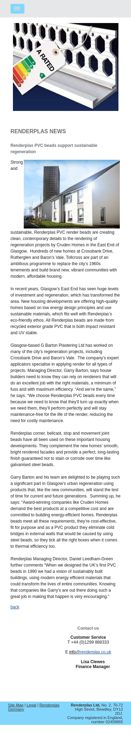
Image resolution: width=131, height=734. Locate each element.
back (14, 607)
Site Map (15, 705)
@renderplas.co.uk (93, 652)
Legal (31, 705)
